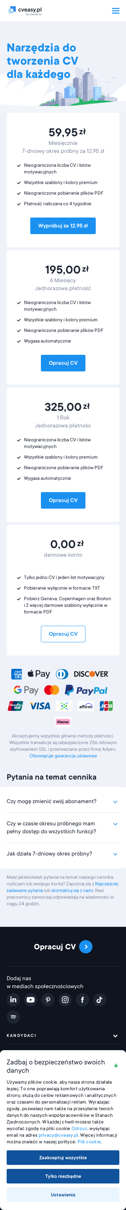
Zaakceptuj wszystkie (63, 1157)
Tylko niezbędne (63, 1176)
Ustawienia (63, 1194)
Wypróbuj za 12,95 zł (63, 226)
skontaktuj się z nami (72, 890)
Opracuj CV (63, 363)
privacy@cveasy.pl (58, 1135)
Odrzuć (79, 1128)
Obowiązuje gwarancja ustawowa (63, 755)
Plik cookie (89, 1141)
